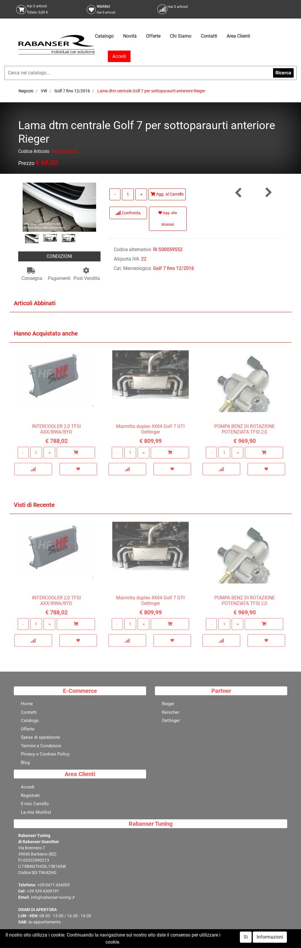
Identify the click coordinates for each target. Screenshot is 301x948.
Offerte (153, 36)
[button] (268, 192)
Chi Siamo (180, 36)
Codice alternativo (132, 249)
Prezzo (26, 164)
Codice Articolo (33, 152)
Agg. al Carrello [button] (167, 194)
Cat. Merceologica (132, 268)
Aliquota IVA (126, 259)
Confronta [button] (128, 213)
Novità (130, 36)
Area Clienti (238, 36)
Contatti (209, 36)
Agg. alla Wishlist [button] (167, 219)
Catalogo (104, 36)
